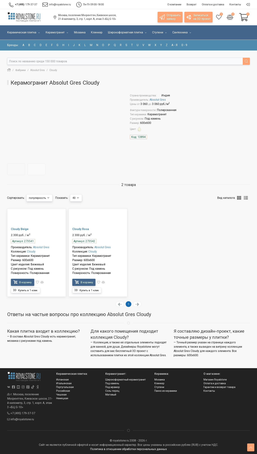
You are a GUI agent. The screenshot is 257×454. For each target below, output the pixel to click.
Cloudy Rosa (80, 229)
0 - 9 (184, 45)
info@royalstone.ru (20, 419)
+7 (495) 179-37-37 (21, 413)
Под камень (112, 383)
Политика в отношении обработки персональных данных (128, 449)
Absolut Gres (158, 99)
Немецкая (62, 398)
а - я (175, 45)
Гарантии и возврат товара (219, 387)
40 (78, 198)
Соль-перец (112, 390)
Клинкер (159, 383)
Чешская (61, 394)
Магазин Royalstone (215, 379)
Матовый (110, 394)
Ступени (159, 387)
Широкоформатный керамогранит (125, 379)
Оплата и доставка (214, 383)
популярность (40, 198)
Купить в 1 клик (27, 290)
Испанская (62, 379)
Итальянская (64, 383)
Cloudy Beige (20, 229)
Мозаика (159, 379)
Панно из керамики (165, 390)
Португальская (65, 387)
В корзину (23, 282)
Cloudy (31, 251)
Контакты (209, 390)
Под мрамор (112, 387)
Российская (63, 390)
